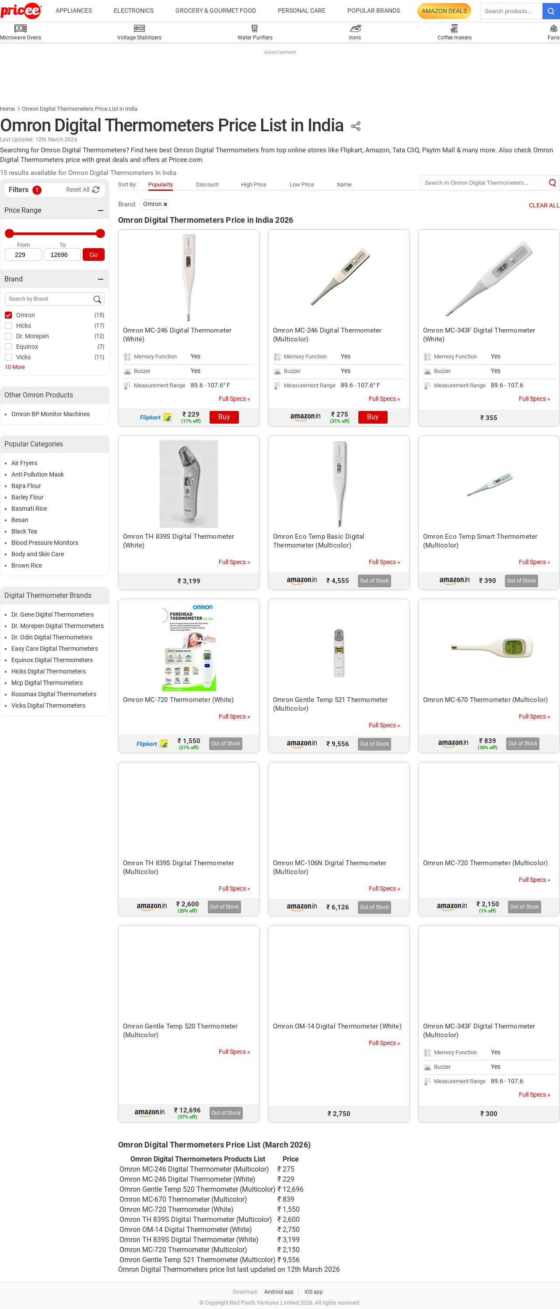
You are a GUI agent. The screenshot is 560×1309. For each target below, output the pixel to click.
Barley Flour (27, 497)
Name (344, 184)
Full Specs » (234, 398)
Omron (25, 315)
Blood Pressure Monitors (44, 542)
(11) (99, 357)
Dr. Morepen (32, 336)
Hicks (23, 325)
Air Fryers (24, 463)
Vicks (23, 357)
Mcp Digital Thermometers (47, 682)
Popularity (160, 184)
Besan (19, 519)
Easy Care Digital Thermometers (54, 648)
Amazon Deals (444, 10)
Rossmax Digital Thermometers (53, 694)
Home (7, 108)
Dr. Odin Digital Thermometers (51, 637)
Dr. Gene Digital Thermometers (52, 614)
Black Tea (24, 531)
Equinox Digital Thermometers (52, 659)
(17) (99, 325)
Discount (207, 184)
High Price (253, 184)
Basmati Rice (29, 508)
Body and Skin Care (37, 554)
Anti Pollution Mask (37, 474)
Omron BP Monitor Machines (50, 414)
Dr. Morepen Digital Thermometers (57, 625)
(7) (101, 346)
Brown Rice (26, 565)
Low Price (302, 184)
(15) (99, 315)
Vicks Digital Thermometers (48, 705)
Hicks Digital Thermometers (48, 671)
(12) (99, 336)
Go (94, 254)
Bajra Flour (26, 485)
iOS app (313, 1292)
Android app (279, 1292)
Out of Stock (374, 581)
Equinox (27, 346)
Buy (224, 417)
